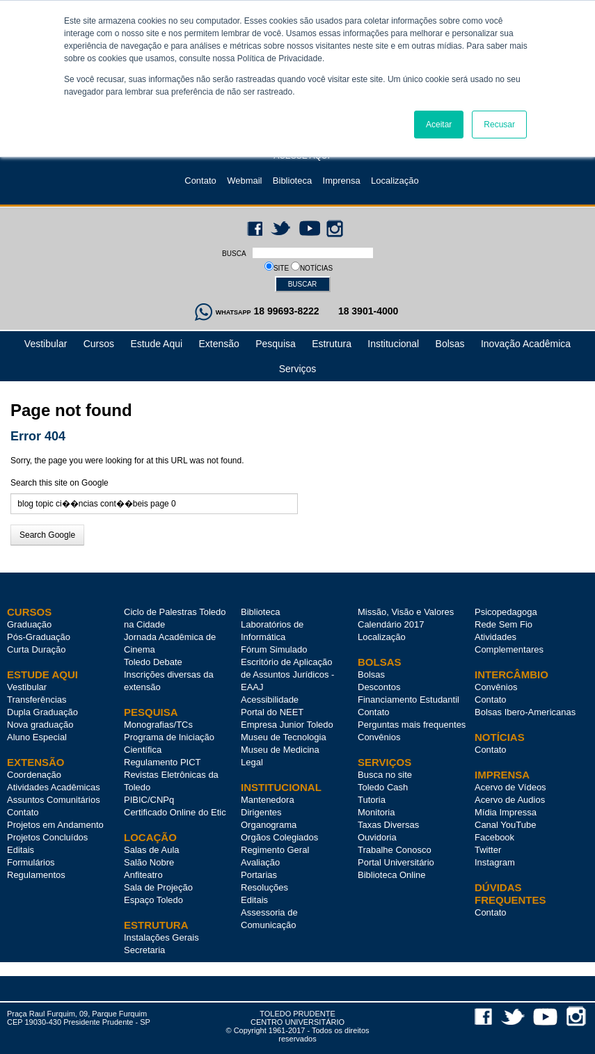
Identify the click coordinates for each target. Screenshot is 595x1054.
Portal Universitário (396, 862)
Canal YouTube (505, 825)
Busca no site (385, 774)
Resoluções (264, 887)
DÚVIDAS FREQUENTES (510, 893)
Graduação (29, 624)
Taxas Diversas (388, 825)
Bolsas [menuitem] (450, 343)
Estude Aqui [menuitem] (156, 343)
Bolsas (371, 674)
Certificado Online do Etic (175, 812)
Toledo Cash (383, 787)
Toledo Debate (153, 662)
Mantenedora (267, 800)
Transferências (37, 699)
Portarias (259, 875)
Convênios (379, 737)
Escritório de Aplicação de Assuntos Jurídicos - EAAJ (287, 674)
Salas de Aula (152, 850)
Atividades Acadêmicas (53, 787)
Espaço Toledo (153, 900)
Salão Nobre (149, 862)
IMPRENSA (502, 775)
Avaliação (260, 862)
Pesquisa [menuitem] (275, 343)
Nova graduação (40, 724)
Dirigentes (261, 812)
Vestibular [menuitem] (45, 343)
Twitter (488, 850)
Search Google (47, 535)
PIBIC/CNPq (149, 800)
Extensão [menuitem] (218, 343)
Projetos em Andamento (55, 825)
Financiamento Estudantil (408, 699)
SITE (282, 268)
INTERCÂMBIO (511, 674)
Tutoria (372, 800)
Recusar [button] (499, 124)
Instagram (495, 862)
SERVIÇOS (384, 762)
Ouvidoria (377, 837)
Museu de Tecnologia (283, 737)
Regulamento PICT (162, 762)
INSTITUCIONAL (281, 787)
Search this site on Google (59, 483)
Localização (395, 180)
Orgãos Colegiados (279, 837)
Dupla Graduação (42, 712)
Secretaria (144, 950)
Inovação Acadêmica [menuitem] (526, 343)
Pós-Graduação (38, 637)
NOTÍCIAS (316, 268)
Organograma (268, 825)
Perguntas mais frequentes (412, 724)
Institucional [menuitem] (393, 343)
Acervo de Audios (510, 800)
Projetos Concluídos (47, 837)
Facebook (494, 837)
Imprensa (341, 180)
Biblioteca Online (392, 875)
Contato (200, 180)
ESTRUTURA (156, 925)
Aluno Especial (37, 737)
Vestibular (27, 687)
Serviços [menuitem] (298, 368)
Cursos (29, 612)
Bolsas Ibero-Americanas (525, 712)
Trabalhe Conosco (394, 850)
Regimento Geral (275, 850)
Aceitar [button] (439, 124)
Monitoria (376, 812)
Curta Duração (36, 649)
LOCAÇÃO (150, 837)
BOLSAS (380, 662)
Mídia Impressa (506, 812)
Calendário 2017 (391, 624)
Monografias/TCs (158, 724)
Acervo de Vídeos (510, 787)
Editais (20, 850)
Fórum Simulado (274, 649)
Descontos (379, 687)
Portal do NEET (272, 712)
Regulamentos (36, 875)
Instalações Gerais (161, 937)
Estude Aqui (42, 674)
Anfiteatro (143, 875)
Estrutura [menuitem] (331, 343)
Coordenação (34, 774)
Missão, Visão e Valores (406, 612)
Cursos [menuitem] (99, 343)
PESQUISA (151, 712)
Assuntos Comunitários (53, 800)
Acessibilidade (270, 699)
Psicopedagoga (506, 612)
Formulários (31, 862)
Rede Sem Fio (503, 624)
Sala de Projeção (158, 887)
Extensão (36, 762)
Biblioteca (292, 180)
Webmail (244, 180)
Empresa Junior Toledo (287, 724)
